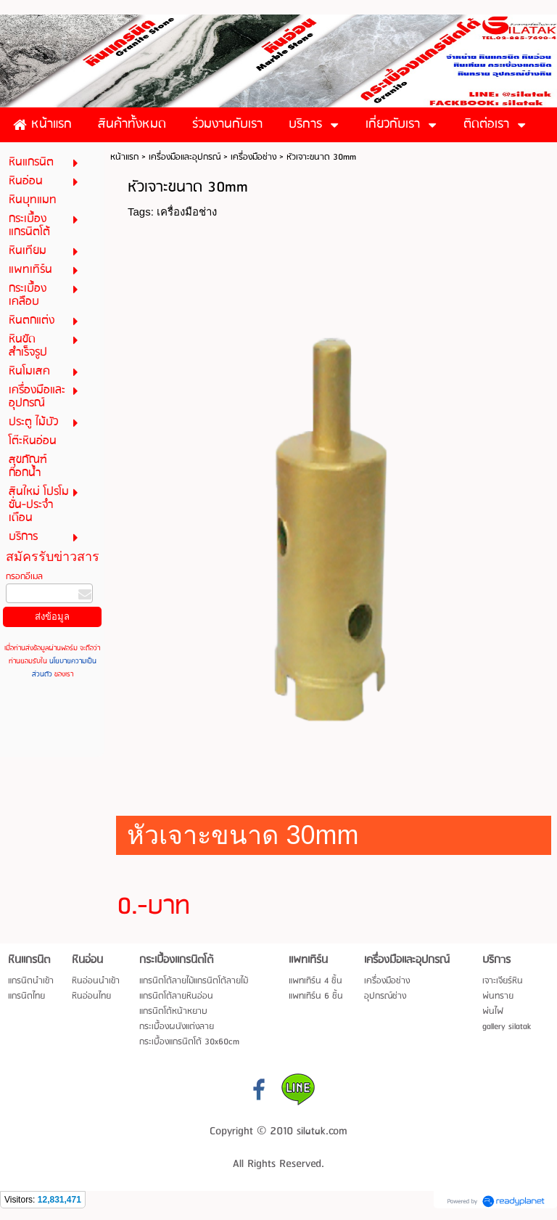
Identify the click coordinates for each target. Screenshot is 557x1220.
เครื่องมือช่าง (253, 157)
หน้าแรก (124, 157)
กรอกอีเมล (24, 576)
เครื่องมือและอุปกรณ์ (184, 157)
